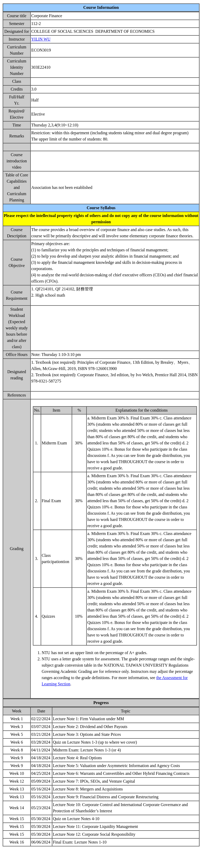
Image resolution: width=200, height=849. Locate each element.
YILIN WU (41, 39)
